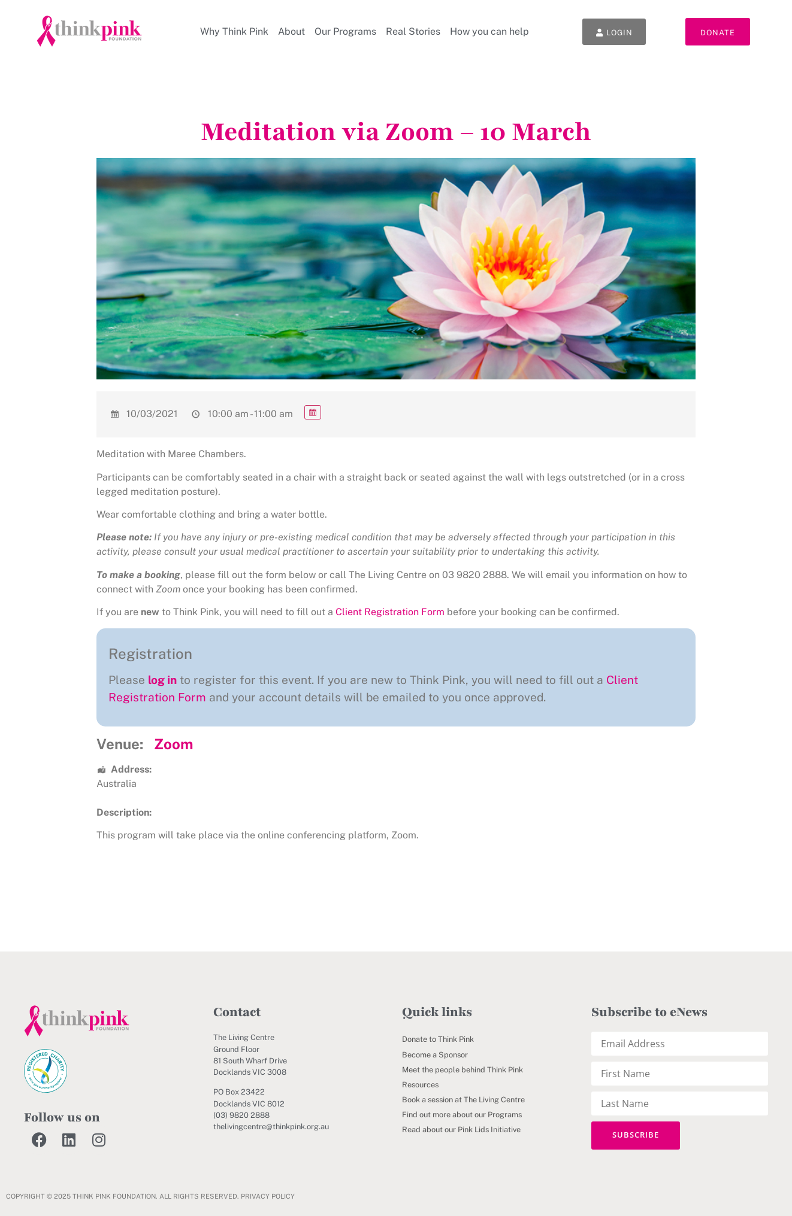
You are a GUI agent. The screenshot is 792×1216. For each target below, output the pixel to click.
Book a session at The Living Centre (463, 1099)
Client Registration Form (390, 612)
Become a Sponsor (435, 1054)
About (290, 31)
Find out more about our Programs (462, 1114)
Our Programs (344, 31)
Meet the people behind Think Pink (462, 1069)
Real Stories (412, 31)
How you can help (488, 31)
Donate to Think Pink (438, 1039)
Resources (420, 1084)
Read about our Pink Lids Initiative (461, 1129)
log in (162, 679)
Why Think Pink (233, 31)
